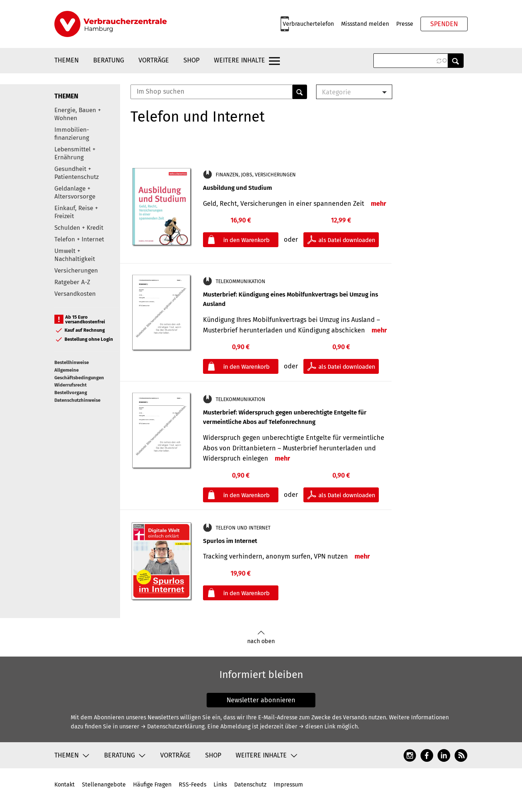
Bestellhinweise (71, 362)
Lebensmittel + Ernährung (74, 153)
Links (220, 784)
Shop (191, 60)
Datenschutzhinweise (77, 400)
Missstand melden (365, 23)
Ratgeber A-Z (72, 282)
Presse (404, 23)
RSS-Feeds (192, 784)
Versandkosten (75, 294)
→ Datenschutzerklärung (172, 726)
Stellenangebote (104, 784)
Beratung (108, 60)
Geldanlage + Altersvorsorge (74, 192)
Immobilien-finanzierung (71, 134)
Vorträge (153, 60)
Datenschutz (250, 784)
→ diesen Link (317, 726)
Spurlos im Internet (230, 541)
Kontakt (64, 784)
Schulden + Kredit (78, 228)
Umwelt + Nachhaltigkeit (74, 255)
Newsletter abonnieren (261, 700)
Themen (66, 60)
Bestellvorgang (70, 392)
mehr (378, 204)
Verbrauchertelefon (308, 23)
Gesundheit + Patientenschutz (76, 173)
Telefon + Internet (79, 239)
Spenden (444, 24)
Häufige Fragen (152, 784)
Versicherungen (76, 270)
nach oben (261, 637)
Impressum (288, 784)
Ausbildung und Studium (237, 188)
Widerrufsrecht (70, 385)
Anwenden (456, 60)
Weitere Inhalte (239, 60)
